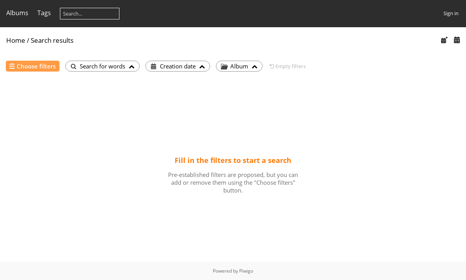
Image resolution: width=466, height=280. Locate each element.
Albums (17, 13)
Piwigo (246, 271)
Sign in (451, 13)
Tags (44, 13)
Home (15, 40)
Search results (52, 40)
